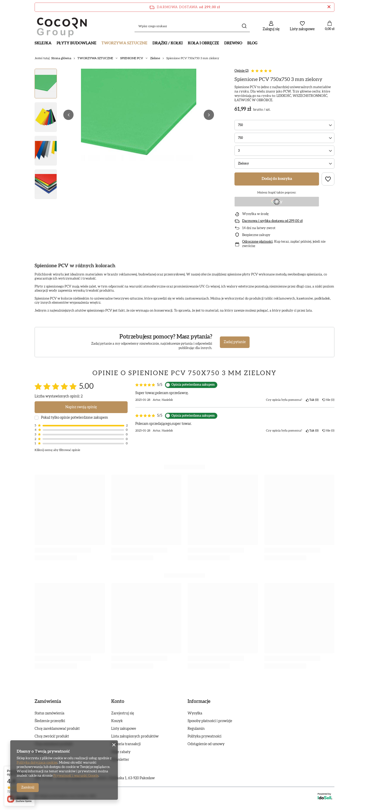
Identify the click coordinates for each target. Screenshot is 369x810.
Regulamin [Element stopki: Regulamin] (196, 729)
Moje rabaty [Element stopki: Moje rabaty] (120, 752)
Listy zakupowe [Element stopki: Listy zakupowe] (123, 729)
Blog (252, 43)
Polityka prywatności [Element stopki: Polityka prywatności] (204, 736)
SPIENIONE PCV (131, 58)
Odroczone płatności (257, 241)
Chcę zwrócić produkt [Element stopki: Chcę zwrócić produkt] (52, 736)
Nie (328, 399)
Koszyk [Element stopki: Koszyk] (117, 721)
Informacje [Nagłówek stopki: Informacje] (199, 701)
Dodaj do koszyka (277, 179)
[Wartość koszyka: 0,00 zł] (329, 26)
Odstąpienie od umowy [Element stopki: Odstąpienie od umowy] (206, 744)
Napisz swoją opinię (81, 407)
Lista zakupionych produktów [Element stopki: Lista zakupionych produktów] (135, 736)
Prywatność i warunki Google (75, 775)
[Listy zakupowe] (302, 26)
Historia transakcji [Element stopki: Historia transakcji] (126, 744)
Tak (312, 399)
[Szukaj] (244, 26)
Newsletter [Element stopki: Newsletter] (120, 760)
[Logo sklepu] (62, 26)
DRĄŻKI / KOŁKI (167, 43)
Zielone (155, 58)
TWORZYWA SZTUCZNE (124, 43)
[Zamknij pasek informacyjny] (328, 7)
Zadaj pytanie (235, 342)
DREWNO (233, 43)
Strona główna (61, 58)
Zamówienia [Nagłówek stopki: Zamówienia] (48, 701)
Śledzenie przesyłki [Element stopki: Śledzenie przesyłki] (50, 721)
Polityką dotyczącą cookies (37, 762)
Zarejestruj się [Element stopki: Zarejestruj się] (122, 713)
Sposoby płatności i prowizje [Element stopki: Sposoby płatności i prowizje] (210, 721)
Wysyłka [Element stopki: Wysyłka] (195, 713)
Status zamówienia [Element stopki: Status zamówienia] (49, 713)
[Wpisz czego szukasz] (192, 26)
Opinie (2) (241, 71)
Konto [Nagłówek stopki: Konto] (117, 701)
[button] (68, 115)
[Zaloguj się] (271, 26)
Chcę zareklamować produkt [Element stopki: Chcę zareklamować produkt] (57, 729)
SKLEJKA (43, 43)
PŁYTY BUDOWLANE (76, 43)
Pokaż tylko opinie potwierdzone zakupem (74, 417)
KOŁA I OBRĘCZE (203, 43)
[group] (138, 115)
